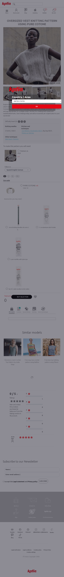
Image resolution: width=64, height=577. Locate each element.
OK (37, 106)
